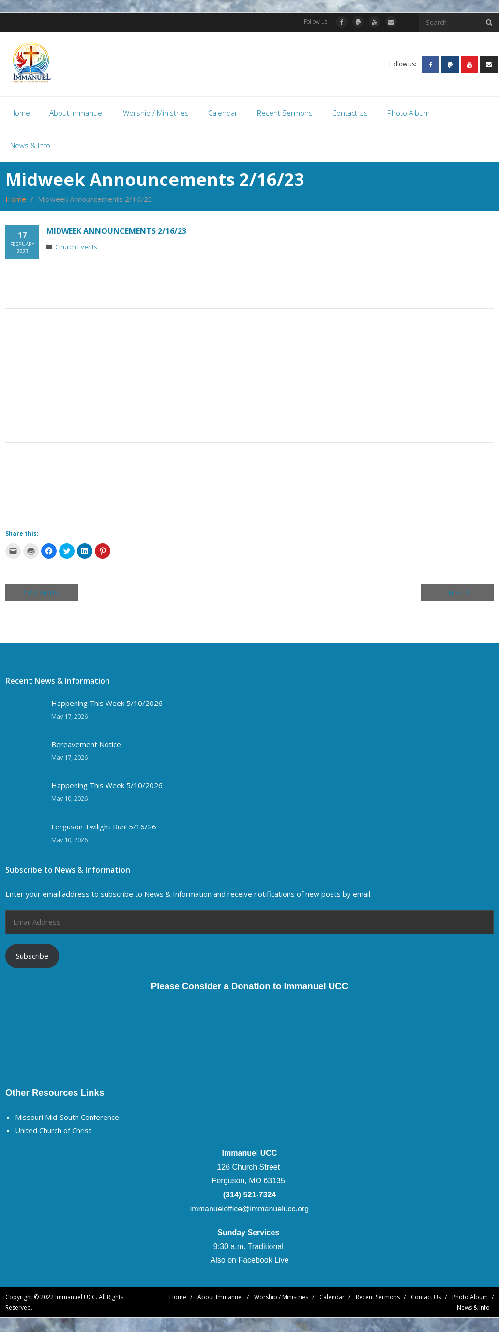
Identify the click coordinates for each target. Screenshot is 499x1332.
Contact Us (426, 1299)
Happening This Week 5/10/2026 (107, 704)
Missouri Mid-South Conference (67, 1118)
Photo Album (470, 1299)
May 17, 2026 (69, 718)
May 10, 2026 (69, 800)
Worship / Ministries (281, 1299)
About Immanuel (220, 1299)
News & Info (473, 1309)
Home (15, 201)
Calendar (332, 1299)
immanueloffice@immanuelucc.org (249, 1210)
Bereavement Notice (86, 745)
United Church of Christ (53, 1131)
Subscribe (32, 957)
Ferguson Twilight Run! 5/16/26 (103, 828)
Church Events (76, 249)
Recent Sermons (378, 1299)
